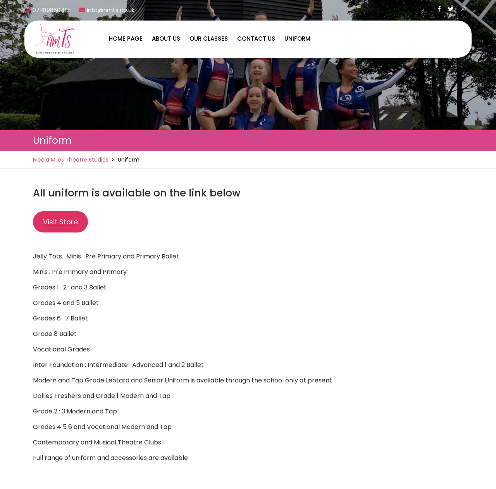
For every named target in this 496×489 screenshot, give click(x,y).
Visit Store (60, 222)
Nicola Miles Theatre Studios (70, 160)
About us (166, 38)
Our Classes (208, 38)
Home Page (126, 38)
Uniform (297, 38)
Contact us (256, 38)
